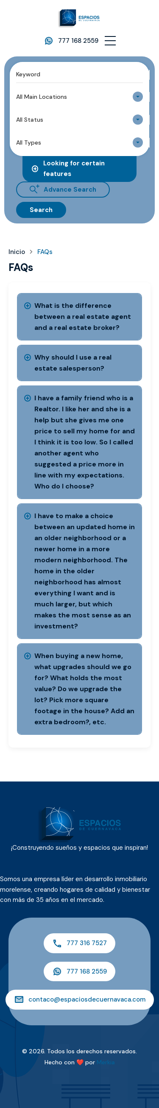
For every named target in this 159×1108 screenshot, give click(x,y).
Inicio (16, 252)
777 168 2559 (78, 40)
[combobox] (79, 96)
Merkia (106, 1062)
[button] (110, 41)
